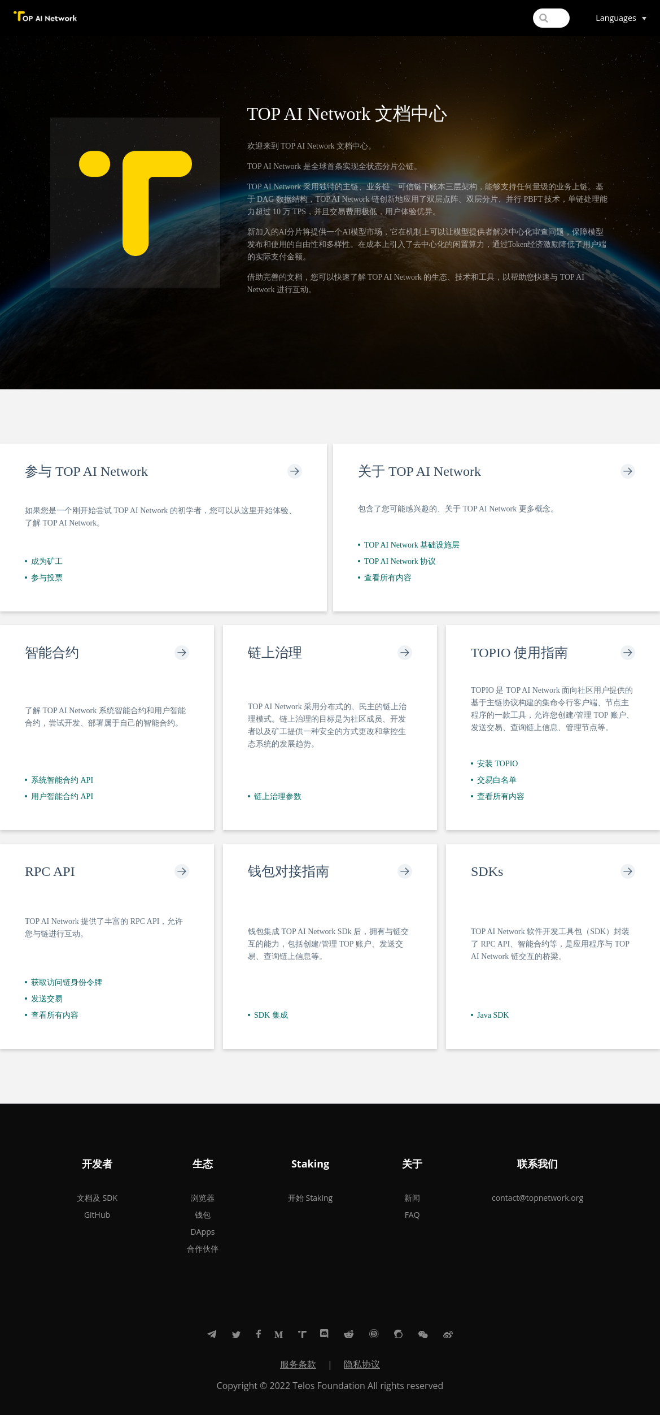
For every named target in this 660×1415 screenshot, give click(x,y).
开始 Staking (310, 1197)
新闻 (412, 1197)
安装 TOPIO (494, 763)
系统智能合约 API (59, 780)
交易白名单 (494, 780)
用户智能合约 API (59, 796)
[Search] (517, 18)
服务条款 (298, 1364)
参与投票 (44, 578)
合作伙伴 (202, 1248)
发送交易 (44, 999)
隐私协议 (362, 1364)
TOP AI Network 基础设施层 (409, 545)
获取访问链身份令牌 (63, 982)
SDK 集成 (268, 1015)
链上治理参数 (274, 796)
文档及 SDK (97, 1197)
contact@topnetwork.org (537, 1197)
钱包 (203, 1214)
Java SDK (490, 1015)
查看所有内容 (385, 578)
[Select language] (621, 18)
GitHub (97, 1214)
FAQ (412, 1214)
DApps (203, 1231)
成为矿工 (44, 561)
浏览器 (203, 1197)
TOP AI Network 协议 (397, 561)
